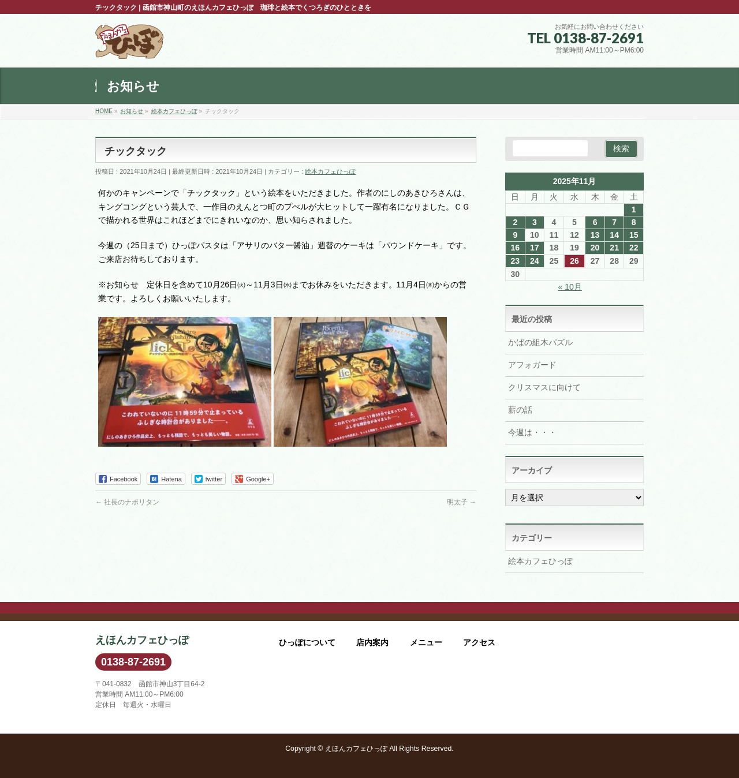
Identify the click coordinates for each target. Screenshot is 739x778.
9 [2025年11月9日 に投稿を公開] (515, 235)
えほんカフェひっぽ (356, 749)
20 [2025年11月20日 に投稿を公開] (595, 247)
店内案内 (372, 642)
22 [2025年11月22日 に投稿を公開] (634, 247)
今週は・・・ (532, 432)
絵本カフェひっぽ (330, 171)
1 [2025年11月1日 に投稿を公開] (634, 209)
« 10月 (570, 286)
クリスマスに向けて (544, 387)
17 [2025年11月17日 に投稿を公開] (534, 247)
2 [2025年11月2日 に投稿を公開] (515, 222)
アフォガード (532, 364)
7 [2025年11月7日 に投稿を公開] (614, 222)
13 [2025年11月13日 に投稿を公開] (595, 235)
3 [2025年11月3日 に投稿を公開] (534, 222)
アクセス (479, 642)
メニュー (426, 642)
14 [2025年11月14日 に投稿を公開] (614, 235)
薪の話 (520, 409)
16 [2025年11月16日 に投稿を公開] (515, 247)
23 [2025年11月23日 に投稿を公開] (515, 260)
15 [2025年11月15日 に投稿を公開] (634, 235)
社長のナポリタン (127, 502)
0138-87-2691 (133, 662)
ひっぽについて (307, 642)
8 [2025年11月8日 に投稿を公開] (634, 222)
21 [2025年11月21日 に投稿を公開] (614, 247)
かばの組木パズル (540, 342)
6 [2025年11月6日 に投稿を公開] (595, 222)
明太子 (461, 502)
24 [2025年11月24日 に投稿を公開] (534, 260)
